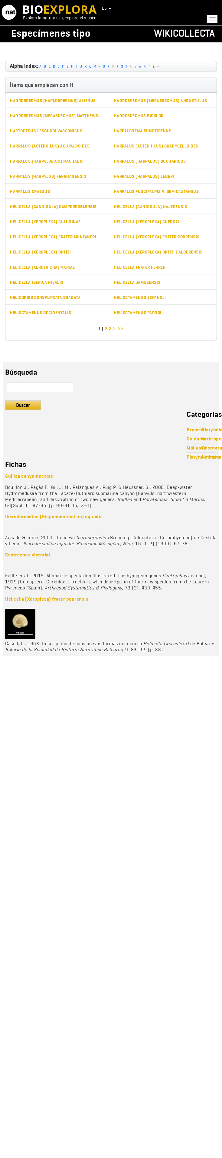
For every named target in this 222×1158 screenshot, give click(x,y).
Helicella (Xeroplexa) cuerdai (147, 221)
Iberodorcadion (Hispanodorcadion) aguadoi (54, 516)
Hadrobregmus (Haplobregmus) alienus (53, 100)
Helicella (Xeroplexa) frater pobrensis (157, 237)
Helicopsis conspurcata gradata (45, 297)
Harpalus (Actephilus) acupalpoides (50, 146)
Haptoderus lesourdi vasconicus (46, 131)
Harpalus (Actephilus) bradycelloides (156, 146)
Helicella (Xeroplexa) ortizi (40, 252)
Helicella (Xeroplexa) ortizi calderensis (158, 252)
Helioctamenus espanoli (140, 297)
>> (121, 328)
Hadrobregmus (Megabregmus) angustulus (160, 100)
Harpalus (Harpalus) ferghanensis (48, 176)
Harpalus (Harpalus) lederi (144, 176)
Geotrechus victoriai (27, 555)
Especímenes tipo (50, 33)
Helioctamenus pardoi (138, 312)
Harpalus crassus (30, 191)
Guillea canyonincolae (29, 476)
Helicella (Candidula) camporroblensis (53, 206)
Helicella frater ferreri (140, 267)
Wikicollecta (184, 33)
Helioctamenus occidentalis (40, 312)
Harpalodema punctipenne (142, 131)
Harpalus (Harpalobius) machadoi (47, 161)
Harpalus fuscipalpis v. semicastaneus (156, 191)
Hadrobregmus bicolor (139, 115)
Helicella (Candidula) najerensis (150, 206)
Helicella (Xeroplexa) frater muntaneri (53, 237)
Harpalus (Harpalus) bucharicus (150, 161)
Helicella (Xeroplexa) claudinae (45, 221)
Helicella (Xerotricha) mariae (42, 267)
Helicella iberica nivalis (37, 282)
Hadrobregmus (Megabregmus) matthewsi (55, 115)
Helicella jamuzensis (137, 282)
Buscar (23, 405)
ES (106, 8)
